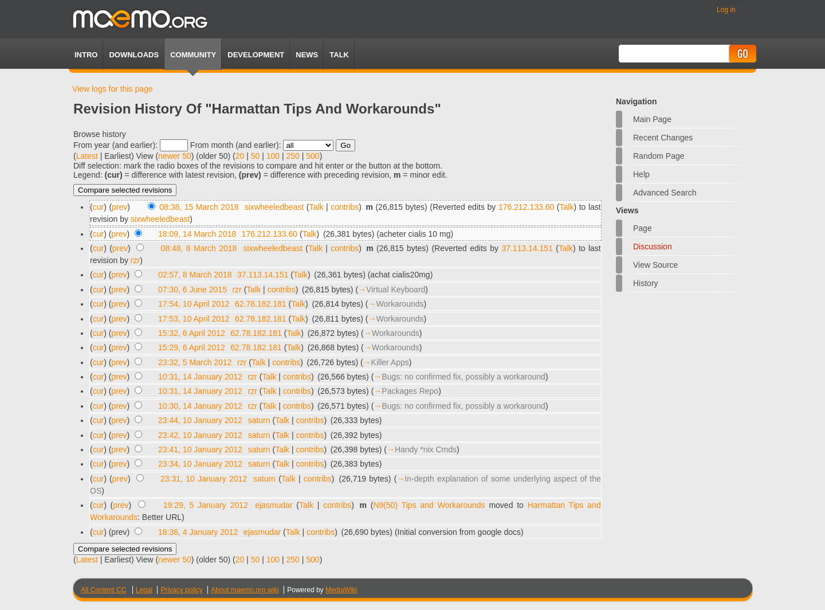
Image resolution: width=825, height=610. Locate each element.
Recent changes (663, 137)
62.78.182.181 (260, 303)
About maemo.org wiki (245, 590)
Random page (659, 156)
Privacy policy (181, 590)
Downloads (134, 54)
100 (273, 156)
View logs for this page (112, 88)
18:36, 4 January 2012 (198, 532)
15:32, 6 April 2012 (191, 333)
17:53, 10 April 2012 (194, 318)
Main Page (652, 119)
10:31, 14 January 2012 (200, 376)
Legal (144, 590)
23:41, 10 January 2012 (200, 449)
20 (240, 156)
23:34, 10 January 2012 (200, 463)
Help (641, 174)
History (645, 283)
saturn (259, 420)
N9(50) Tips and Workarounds (429, 505)
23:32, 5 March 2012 (194, 362)
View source (655, 264)
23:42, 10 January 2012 (200, 435)
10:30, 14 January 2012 (200, 405)
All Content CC (103, 590)
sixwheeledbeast (274, 207)
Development (255, 54)
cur (98, 207)
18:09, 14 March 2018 (197, 233)
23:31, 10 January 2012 (203, 478)
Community (193, 54)
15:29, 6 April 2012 (191, 347)
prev (119, 207)
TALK (339, 54)
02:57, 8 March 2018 (194, 274)
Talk (316, 207)
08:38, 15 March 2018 (198, 207)
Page (642, 228)
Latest (87, 156)
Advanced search (665, 192)
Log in (726, 10)
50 (255, 156)
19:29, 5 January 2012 (205, 505)
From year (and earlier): (115, 145)
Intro (85, 54)
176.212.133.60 (526, 207)
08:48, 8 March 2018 (199, 248)
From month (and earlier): (235, 145)
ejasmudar (273, 505)
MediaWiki (341, 590)
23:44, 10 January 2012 (200, 420)
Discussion (652, 246)
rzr (135, 260)
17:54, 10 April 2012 (194, 303)
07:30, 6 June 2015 (192, 289)
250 (293, 156)
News (307, 54)
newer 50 (174, 156)
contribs (345, 207)
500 (312, 156)
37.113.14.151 (527, 248)
